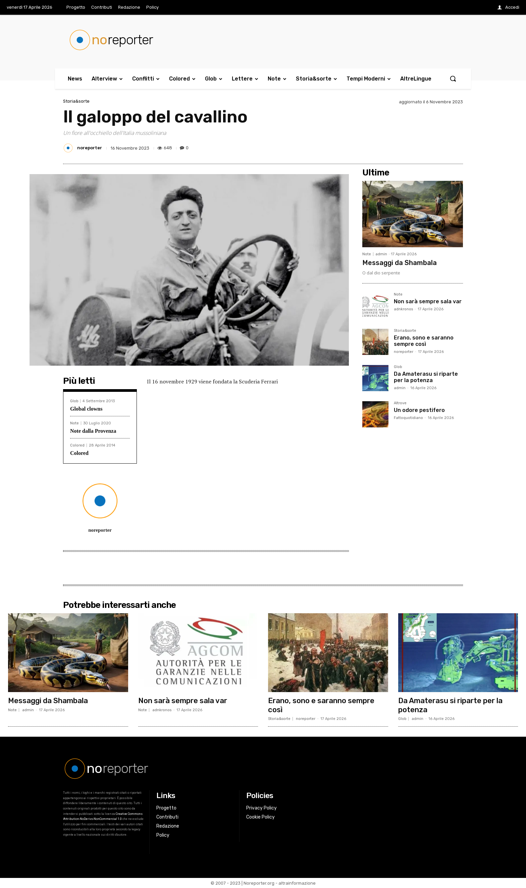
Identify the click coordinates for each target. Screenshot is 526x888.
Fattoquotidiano (408, 418)
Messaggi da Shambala (399, 263)
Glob (74, 401)
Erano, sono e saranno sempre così (424, 340)
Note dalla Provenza (93, 431)
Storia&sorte (76, 101)
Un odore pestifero (419, 410)
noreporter (89, 148)
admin (381, 254)
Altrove (400, 403)
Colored (77, 445)
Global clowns (86, 409)
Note (74, 423)
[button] (453, 78)
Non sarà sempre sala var (428, 301)
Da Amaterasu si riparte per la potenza (426, 377)
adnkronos (403, 309)
